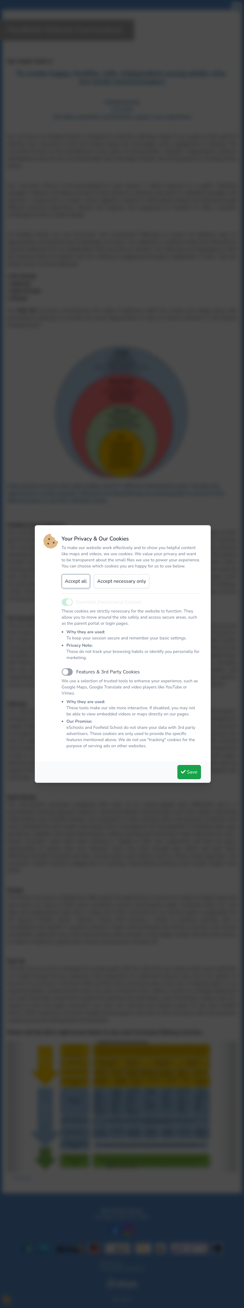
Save (189, 772)
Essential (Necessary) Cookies (109, 602)
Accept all (76, 581)
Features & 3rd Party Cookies (108, 672)
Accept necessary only (121, 581)
